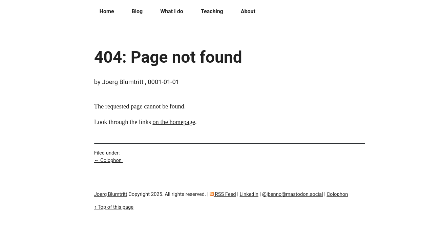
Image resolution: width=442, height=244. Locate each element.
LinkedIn (249, 194)
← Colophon (108, 160)
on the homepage (173, 122)
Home (107, 11)
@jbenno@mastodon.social (292, 194)
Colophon (337, 194)
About (248, 11)
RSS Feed (223, 194)
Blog (137, 11)
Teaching (212, 11)
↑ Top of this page (113, 207)
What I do (171, 11)
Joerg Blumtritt (110, 194)
